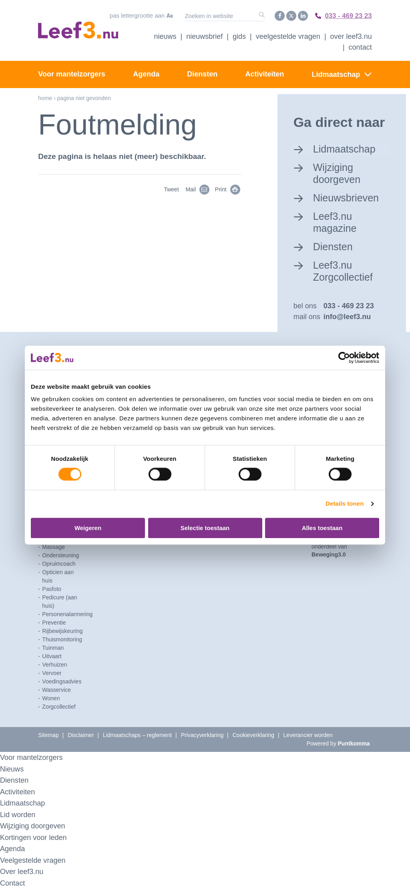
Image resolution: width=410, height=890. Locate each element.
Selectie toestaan (205, 527)
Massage (53, 548)
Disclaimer (81, 736)
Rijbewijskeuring (62, 632)
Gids (239, 36)
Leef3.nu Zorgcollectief (345, 271)
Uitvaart (51, 657)
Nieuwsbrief (204, 36)
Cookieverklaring (253, 736)
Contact (360, 46)
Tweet (171, 189)
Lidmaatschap (336, 74)
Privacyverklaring (202, 736)
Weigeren (87, 527)
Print (228, 189)
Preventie (54, 624)
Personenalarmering (67, 615)
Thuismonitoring (62, 640)
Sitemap (48, 736)
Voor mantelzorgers (71, 73)
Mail (199, 189)
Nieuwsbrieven (348, 197)
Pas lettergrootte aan (134, 15)
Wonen (51, 699)
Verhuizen (54, 666)
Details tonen (345, 503)
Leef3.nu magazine (336, 222)
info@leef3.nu (347, 318)
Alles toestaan (322, 527)
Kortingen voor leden (35, 838)
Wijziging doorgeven (338, 172)
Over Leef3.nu (351, 36)
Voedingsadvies (61, 682)
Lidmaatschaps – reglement (137, 736)
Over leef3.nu (23, 872)
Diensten (202, 73)
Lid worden (18, 816)
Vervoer (51, 674)
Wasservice (56, 691)
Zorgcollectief (58, 708)
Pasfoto (51, 590)
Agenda (146, 73)
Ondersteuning (60, 556)
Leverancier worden (308, 736)
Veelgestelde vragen (288, 36)
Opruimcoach (58, 565)
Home (45, 97)
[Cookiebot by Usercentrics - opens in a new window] (344, 358)
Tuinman (53, 649)
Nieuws (165, 36)
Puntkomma (354, 744)
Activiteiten (264, 73)
